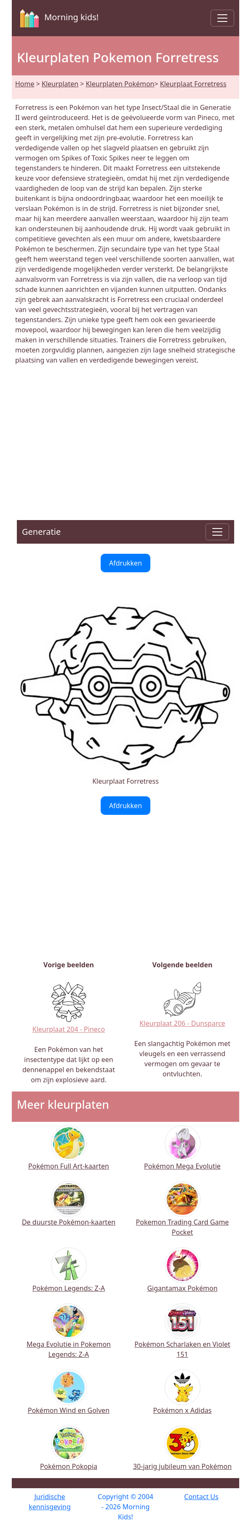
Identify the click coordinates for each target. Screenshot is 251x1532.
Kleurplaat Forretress (193, 83)
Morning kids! (58, 18)
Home (25, 83)
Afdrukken (125, 563)
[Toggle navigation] (222, 18)
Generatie (41, 531)
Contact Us (201, 1496)
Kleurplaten (60, 83)
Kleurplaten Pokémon (120, 83)
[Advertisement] (125, 437)
